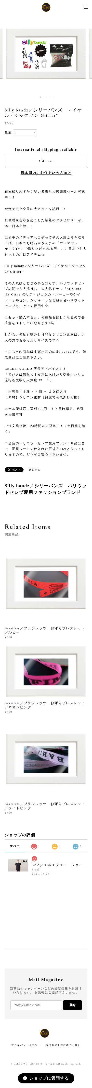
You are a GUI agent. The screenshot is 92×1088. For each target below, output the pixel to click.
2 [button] (43, 97)
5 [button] (52, 97)
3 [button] (46, 97)
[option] (46, 54)
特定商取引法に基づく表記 (63, 1045)
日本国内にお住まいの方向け (46, 173)
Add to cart (46, 161)
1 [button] (39, 97)
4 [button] (49, 97)
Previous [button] (7, 53)
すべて (15, 846)
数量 (8, 132)
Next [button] (84, 53)
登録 (72, 1005)
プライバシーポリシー (25, 1045)
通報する (35, 469)
